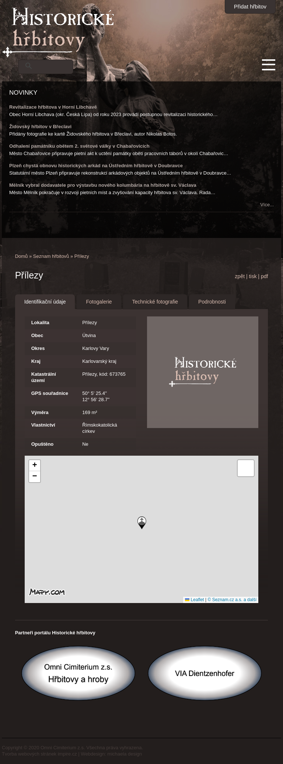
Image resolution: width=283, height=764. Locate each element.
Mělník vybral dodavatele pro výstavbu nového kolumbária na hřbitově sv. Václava (102, 185)
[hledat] (54, 66)
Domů (21, 256)
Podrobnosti (212, 302)
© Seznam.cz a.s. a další (231, 599)
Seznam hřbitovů (51, 256)
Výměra (40, 412)
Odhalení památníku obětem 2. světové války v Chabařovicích (79, 146)
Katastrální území (43, 377)
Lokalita (40, 322)
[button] (141, 522)
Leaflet (194, 599)
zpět (240, 276)
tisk (252, 276)
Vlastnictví (43, 425)
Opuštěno (42, 444)
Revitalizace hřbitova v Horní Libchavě (53, 107)
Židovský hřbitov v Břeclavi (40, 126)
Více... (267, 204)
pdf (264, 276)
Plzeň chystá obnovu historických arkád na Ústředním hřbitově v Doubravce (96, 165)
